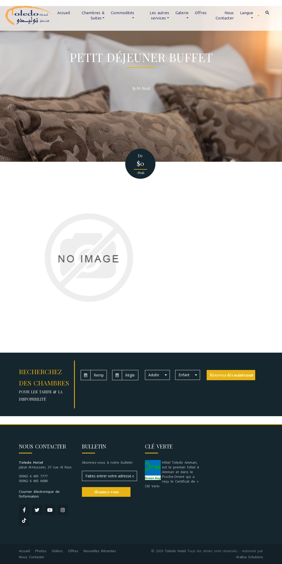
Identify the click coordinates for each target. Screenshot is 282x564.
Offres (201, 13)
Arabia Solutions (249, 557)
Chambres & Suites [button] (93, 15)
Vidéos (57, 551)
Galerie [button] (182, 13)
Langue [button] (246, 13)
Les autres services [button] (159, 15)
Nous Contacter (225, 15)
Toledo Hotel (175, 551)
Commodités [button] (122, 13)
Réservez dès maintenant (231, 375)
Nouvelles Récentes (99, 551)
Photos (40, 551)
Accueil (63, 13)
